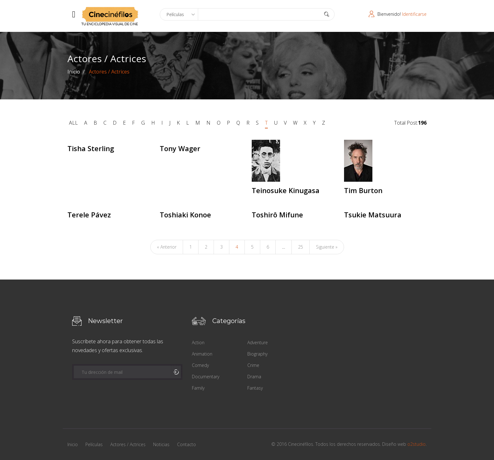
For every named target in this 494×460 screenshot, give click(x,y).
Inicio (73, 71)
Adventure (257, 342)
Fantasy (255, 388)
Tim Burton (363, 190)
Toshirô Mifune (277, 214)
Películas (94, 444)
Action (198, 342)
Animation (202, 354)
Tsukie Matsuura (372, 214)
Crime (253, 365)
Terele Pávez (89, 214)
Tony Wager (180, 148)
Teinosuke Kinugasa (285, 190)
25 (300, 247)
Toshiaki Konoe (185, 214)
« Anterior (166, 247)
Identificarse (414, 14)
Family (198, 388)
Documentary (205, 377)
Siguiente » (326, 247)
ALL (73, 122)
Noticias (161, 444)
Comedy (200, 365)
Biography (257, 354)
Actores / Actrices (128, 444)
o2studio (416, 444)
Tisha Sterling (90, 148)
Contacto (186, 444)
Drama (254, 377)
